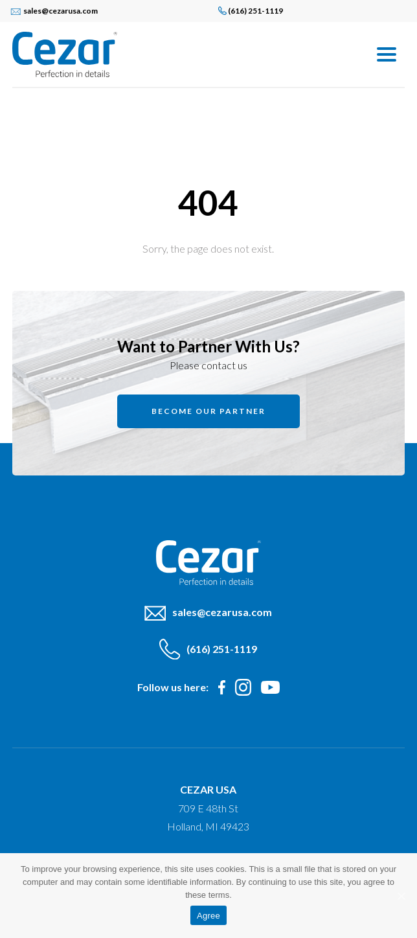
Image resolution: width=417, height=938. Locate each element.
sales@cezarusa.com (60, 11)
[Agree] (400, 895)
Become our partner (208, 411)
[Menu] (387, 53)
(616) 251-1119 (255, 11)
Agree (208, 916)
